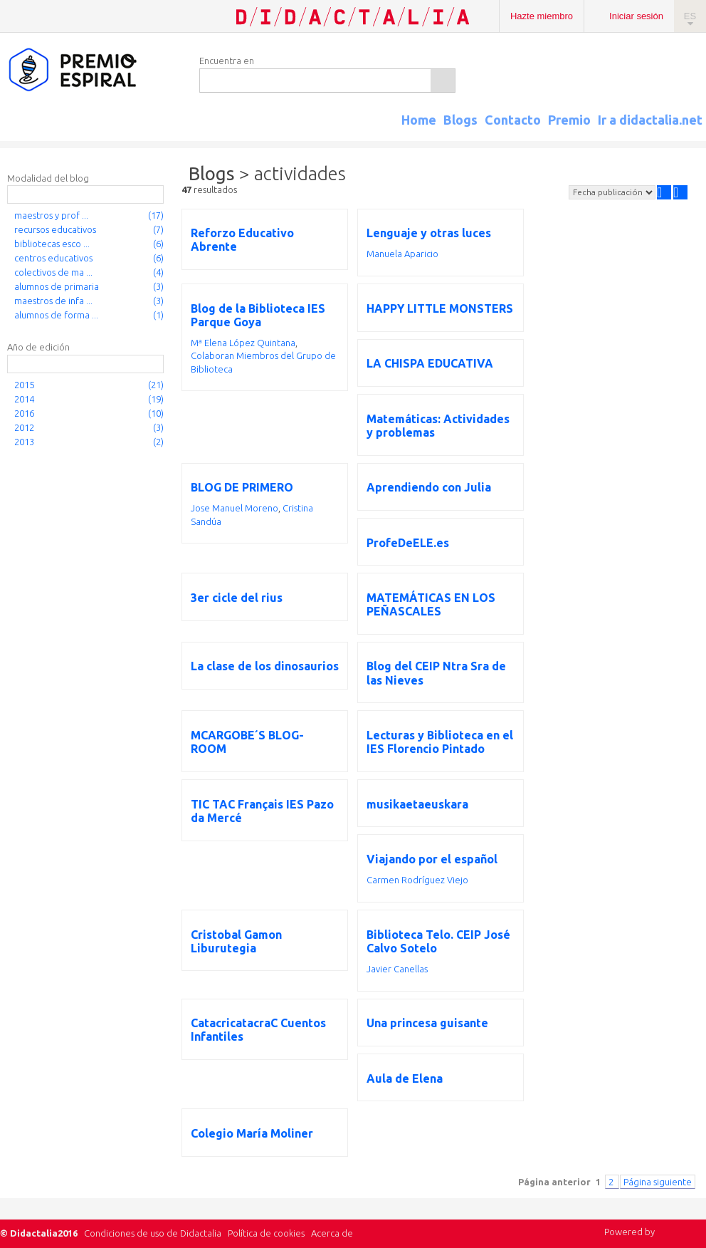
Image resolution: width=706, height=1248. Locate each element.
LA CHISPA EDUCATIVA (430, 363)
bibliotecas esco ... (52, 244)
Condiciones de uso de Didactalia (152, 1233)
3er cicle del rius (237, 597)
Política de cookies (266, 1233)
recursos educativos (55, 229)
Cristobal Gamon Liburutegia (236, 941)
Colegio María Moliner (252, 1133)
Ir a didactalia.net (650, 120)
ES (690, 16)
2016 (24, 413)
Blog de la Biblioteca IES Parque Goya (258, 315)
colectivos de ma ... (53, 272)
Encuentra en (226, 61)
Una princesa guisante (427, 1022)
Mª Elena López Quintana (243, 343)
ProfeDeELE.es (408, 542)
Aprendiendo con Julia (429, 487)
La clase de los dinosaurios (265, 666)
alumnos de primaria (56, 286)
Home (418, 120)
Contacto (513, 120)
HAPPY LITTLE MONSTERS (440, 308)
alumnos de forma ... (56, 315)
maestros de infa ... (53, 301)
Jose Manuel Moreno (234, 508)
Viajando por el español (432, 859)
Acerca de (332, 1233)
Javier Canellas (397, 969)
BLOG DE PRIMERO (242, 487)
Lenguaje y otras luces (429, 233)
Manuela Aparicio (402, 254)
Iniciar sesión (636, 16)
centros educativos (53, 258)
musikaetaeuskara (417, 804)
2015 (24, 385)
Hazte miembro (541, 16)
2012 (24, 427)
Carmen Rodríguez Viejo (417, 880)
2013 (24, 442)
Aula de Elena (405, 1078)
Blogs (460, 120)
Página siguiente (657, 1182)
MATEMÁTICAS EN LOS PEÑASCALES (431, 604)
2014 (24, 399)
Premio (569, 120)
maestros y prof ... (51, 215)
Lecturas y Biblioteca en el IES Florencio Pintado (440, 742)
